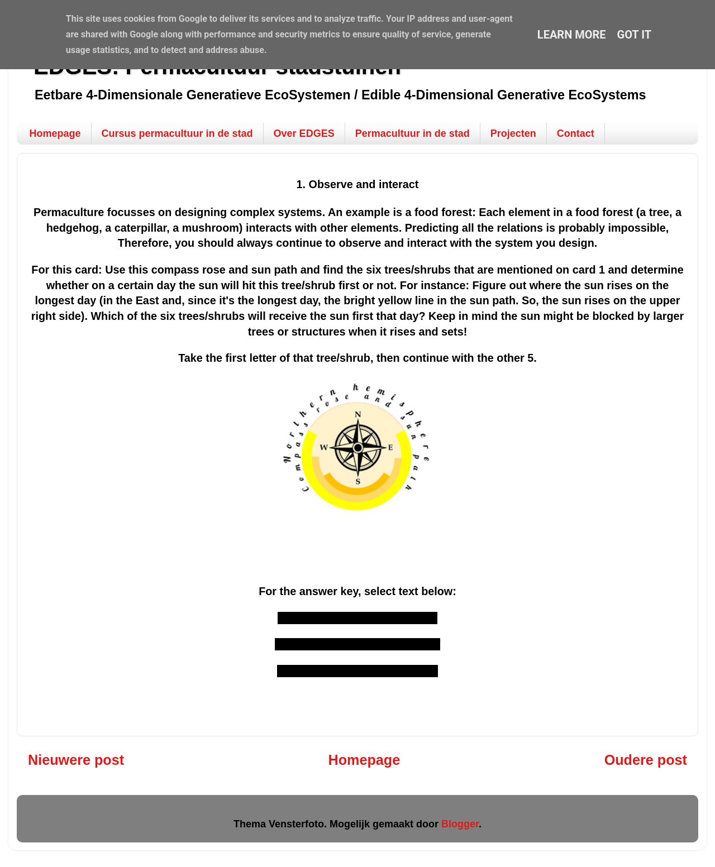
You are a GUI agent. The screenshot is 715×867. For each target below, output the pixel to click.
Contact (575, 133)
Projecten (513, 133)
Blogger (460, 823)
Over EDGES (304, 133)
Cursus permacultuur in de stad (177, 133)
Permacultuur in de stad (412, 133)
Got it (634, 34)
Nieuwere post (76, 759)
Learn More (571, 34)
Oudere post (645, 759)
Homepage (55, 133)
